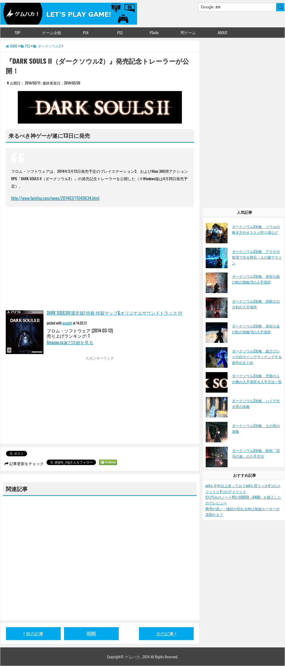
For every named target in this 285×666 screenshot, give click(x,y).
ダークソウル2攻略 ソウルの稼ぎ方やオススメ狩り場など (256, 229)
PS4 (85, 32)
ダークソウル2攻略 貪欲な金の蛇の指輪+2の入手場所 (256, 328)
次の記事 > (166, 633)
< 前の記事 (33, 633)
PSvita (154, 32)
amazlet (67, 323)
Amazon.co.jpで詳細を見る (70, 342)
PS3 (120, 32)
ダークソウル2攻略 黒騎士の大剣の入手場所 (256, 303)
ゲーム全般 (51, 32)
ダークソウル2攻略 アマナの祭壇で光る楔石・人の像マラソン (257, 257)
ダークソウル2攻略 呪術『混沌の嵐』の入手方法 (256, 453)
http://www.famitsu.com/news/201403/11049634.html (55, 198)
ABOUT (222, 32)
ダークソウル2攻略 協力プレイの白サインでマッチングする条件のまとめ (257, 356)
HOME (91, 633)
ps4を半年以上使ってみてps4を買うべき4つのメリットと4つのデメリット (242, 488)
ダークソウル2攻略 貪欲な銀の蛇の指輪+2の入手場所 (256, 279)
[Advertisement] (52, 401)
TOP (17, 32)
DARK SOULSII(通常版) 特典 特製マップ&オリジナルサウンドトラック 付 (114, 312)
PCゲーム (188, 32)
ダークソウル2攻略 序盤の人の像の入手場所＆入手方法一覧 (257, 378)
